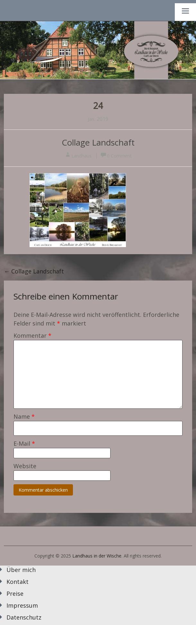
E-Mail (24, 443)
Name (24, 416)
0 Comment (119, 156)
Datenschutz (23, 617)
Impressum (22, 605)
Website (24, 466)
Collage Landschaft (98, 142)
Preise (14, 593)
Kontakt (17, 581)
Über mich (21, 570)
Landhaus (81, 156)
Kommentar (32, 335)
